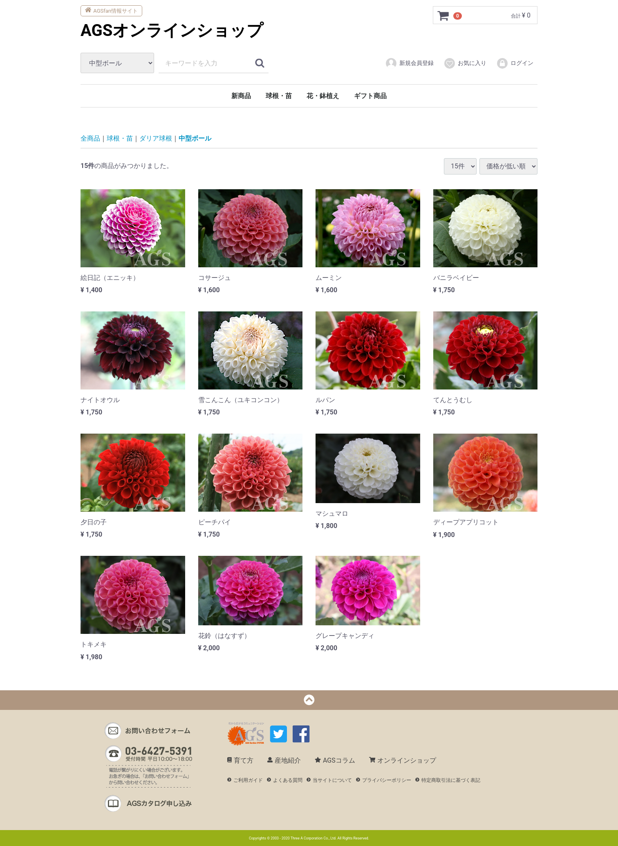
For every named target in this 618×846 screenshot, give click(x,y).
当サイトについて (329, 780)
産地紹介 (284, 760)
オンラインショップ (402, 760)
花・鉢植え (323, 96)
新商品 (241, 96)
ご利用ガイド (245, 780)
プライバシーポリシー (383, 780)
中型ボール (195, 138)
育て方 (240, 760)
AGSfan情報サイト (111, 10)
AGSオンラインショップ (172, 30)
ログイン (514, 63)
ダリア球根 (155, 138)
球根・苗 (279, 96)
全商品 (90, 138)
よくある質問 (284, 780)
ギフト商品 (370, 96)
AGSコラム (335, 760)
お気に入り (464, 63)
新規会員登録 (409, 63)
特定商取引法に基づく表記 (447, 780)
